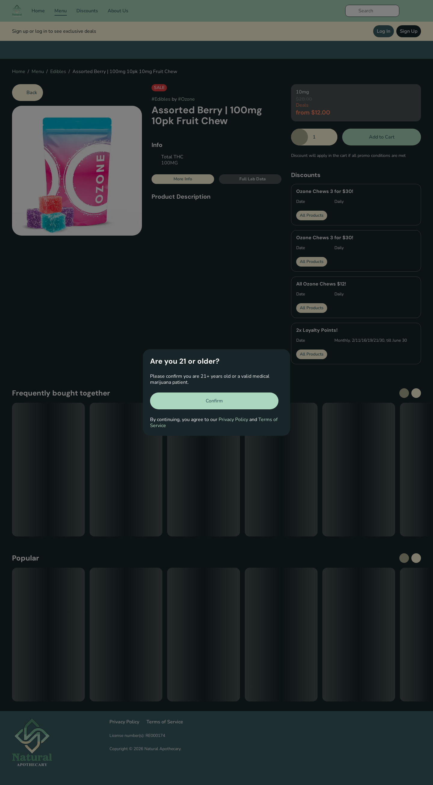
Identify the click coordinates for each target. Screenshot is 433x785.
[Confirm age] (214, 400)
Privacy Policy (233, 419)
